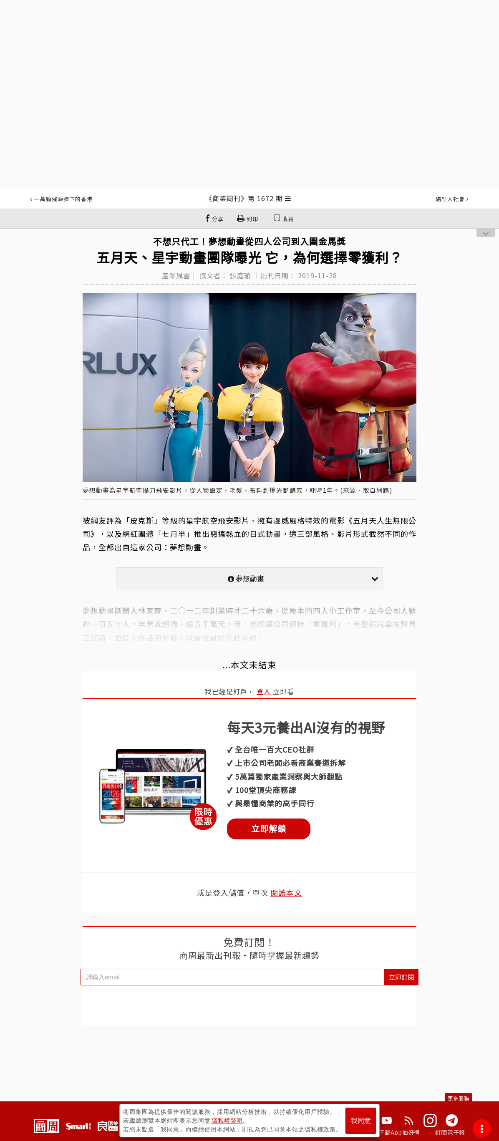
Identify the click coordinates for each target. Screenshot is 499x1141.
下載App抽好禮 (399, 1132)
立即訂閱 (401, 976)
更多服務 (458, 1098)
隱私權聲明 (227, 1120)
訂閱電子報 (450, 1132)
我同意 (361, 1120)
